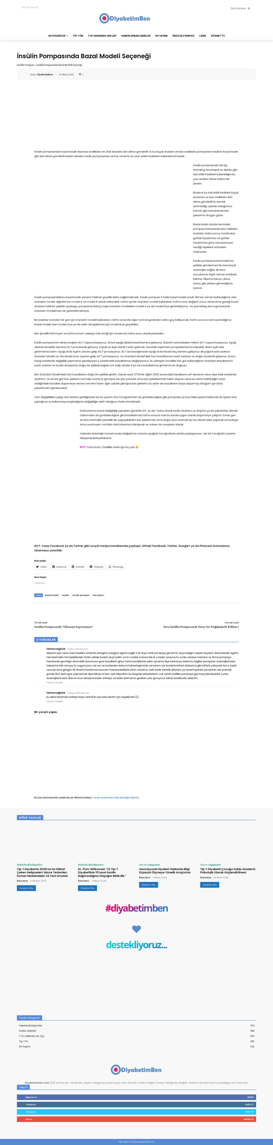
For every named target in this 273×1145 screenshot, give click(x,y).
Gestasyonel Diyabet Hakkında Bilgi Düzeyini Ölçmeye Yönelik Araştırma (164, 870)
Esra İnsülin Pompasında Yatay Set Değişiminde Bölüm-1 (201, 626)
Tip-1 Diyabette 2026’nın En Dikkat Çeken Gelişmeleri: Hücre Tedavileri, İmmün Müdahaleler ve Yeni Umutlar (42, 872)
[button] (241, 8)
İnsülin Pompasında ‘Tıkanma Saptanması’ (63, 626)
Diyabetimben (45, 74)
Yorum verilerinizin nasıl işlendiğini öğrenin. (116, 797)
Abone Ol (249, 1119)
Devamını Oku (26, 888)
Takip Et (249, 1104)
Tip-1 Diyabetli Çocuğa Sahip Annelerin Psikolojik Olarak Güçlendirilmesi (227, 870)
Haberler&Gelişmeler (29, 864)
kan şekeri (98, 595)
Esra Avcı (22, 880)
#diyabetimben (136, 908)
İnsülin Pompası (25, 64)
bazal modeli (51, 595)
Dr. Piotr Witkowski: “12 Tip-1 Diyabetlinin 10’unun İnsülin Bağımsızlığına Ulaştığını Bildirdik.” (102, 872)
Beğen (250, 1097)
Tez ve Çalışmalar (149, 864)
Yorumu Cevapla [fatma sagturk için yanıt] (54, 682)
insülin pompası (80, 595)
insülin (65, 595)
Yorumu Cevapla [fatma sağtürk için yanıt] (54, 701)
